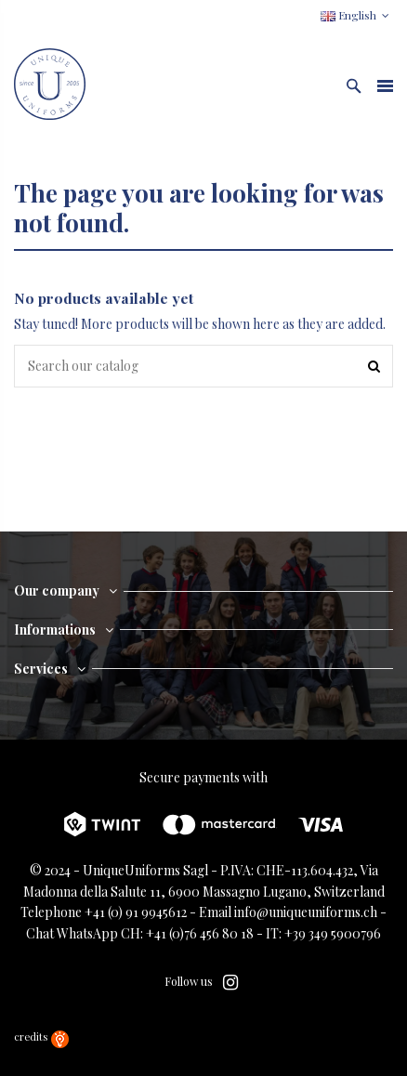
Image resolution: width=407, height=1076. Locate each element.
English (357, 14)
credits (41, 1036)
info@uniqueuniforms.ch (305, 912)
